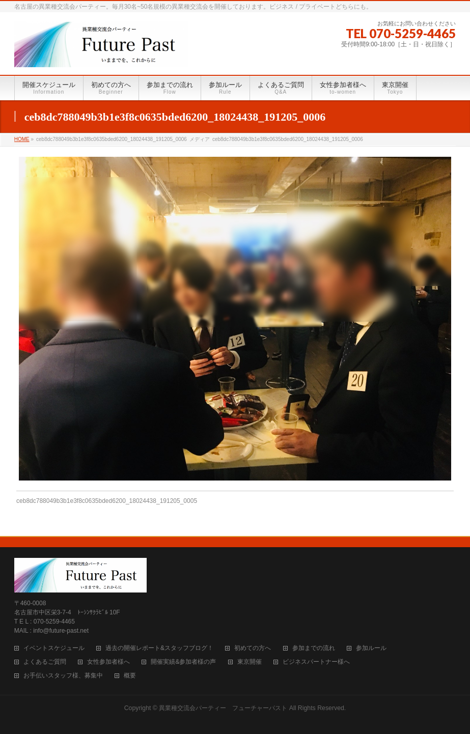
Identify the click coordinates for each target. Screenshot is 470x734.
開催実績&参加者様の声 (183, 662)
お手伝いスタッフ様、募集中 (63, 675)
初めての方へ (252, 648)
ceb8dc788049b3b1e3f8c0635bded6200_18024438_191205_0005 (106, 500)
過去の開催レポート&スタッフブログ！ (159, 648)
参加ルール (371, 648)
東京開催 (249, 662)
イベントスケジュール (54, 648)
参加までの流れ (313, 648)
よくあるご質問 (44, 662)
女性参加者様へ (108, 662)
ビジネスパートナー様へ (316, 662)
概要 (130, 675)
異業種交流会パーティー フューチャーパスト (223, 708)
